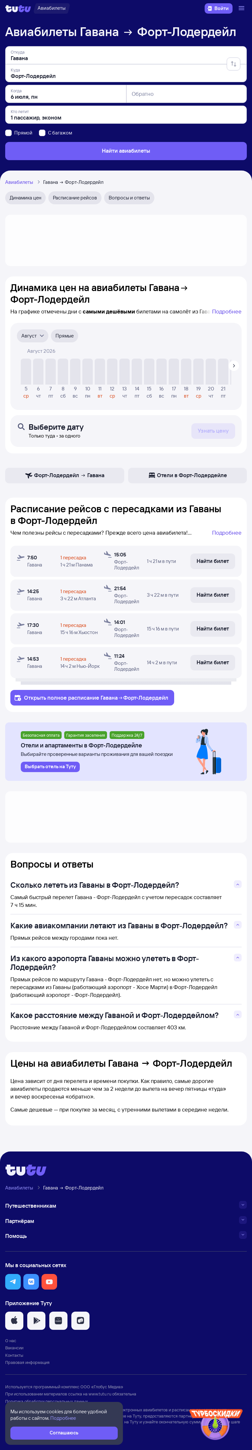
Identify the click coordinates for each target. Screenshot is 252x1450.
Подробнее (227, 311)
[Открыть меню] (242, 8)
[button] (13, 1282)
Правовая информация (27, 1362)
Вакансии (14, 1347)
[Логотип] (18, 8)
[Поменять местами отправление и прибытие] (233, 63)
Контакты (14, 1355)
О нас (10, 1340)
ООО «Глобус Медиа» (101, 1386)
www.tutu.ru (100, 1393)
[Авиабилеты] (51, 8)
